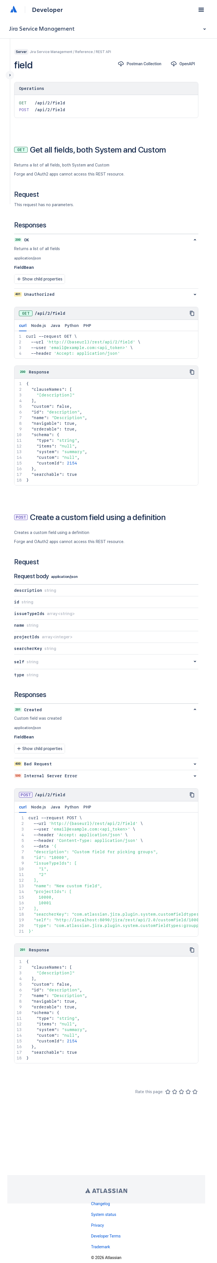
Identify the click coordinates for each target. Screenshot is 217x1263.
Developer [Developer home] (47, 9)
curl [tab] (23, 327)
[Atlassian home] (13, 9)
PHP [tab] (87, 325)
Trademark (100, 1247)
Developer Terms (106, 1236)
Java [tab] (55, 325)
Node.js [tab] (38, 325)
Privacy (97, 1225)
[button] (201, 9)
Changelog (100, 1203)
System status (103, 1214)
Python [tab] (72, 325)
